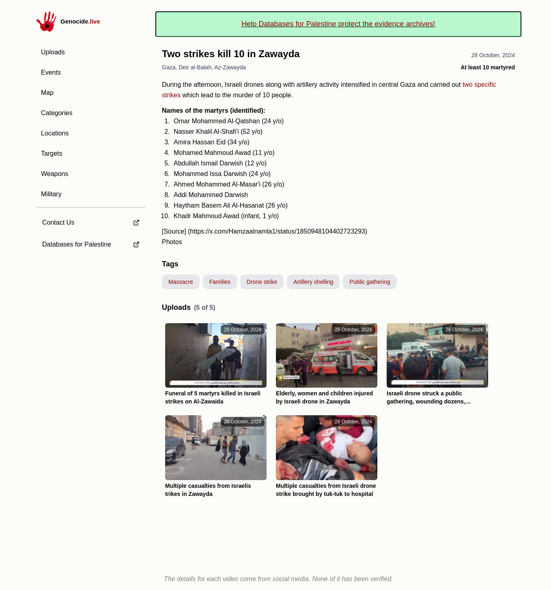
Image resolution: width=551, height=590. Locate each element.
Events (51, 72)
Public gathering (369, 282)
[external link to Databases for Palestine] (91, 244)
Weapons (54, 173)
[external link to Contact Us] (91, 220)
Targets (51, 153)
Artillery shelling (313, 282)
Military (51, 194)
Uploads (53, 52)
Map (47, 92)
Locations (55, 133)
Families (219, 282)
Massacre (180, 282)
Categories (56, 112)
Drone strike (262, 282)
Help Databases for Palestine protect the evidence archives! (338, 24)
